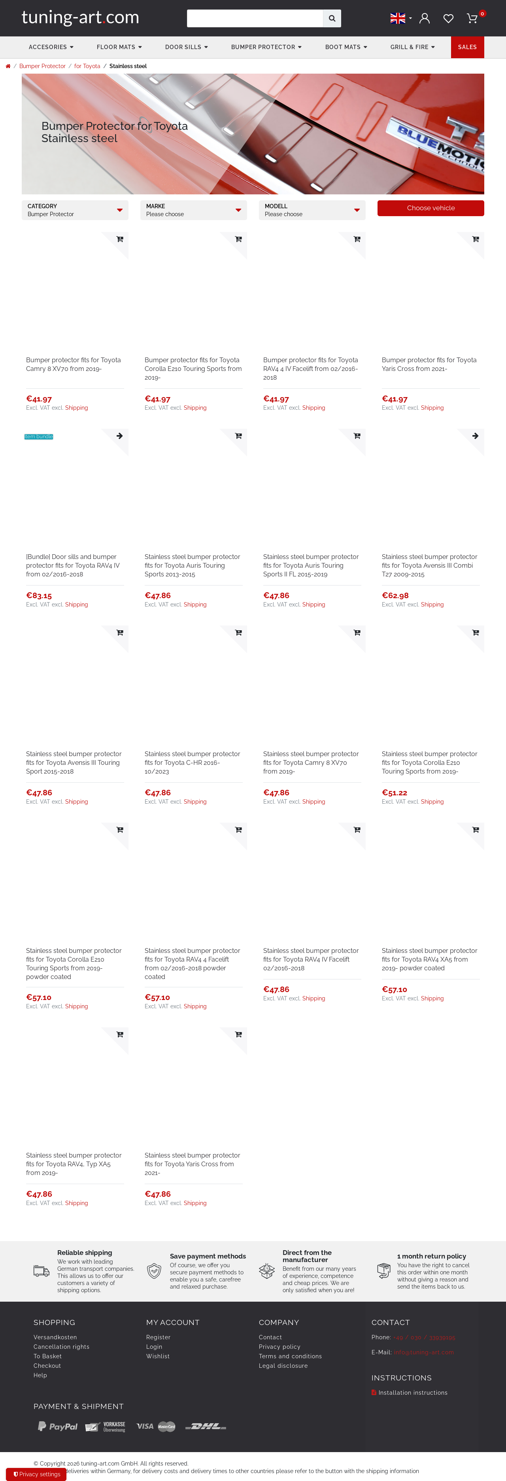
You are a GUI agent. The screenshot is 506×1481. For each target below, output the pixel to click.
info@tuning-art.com (424, 1352)
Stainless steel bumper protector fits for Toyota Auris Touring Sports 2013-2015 (192, 565)
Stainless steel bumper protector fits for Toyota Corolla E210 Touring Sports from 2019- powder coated (74, 964)
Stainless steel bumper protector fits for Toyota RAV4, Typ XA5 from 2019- (74, 1164)
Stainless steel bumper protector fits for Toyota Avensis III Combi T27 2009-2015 (430, 565)
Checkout (47, 1366)
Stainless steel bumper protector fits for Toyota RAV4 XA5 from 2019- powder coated (430, 959)
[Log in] (425, 18)
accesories (48, 47)
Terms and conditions (290, 1356)
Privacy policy (280, 1347)
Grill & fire (410, 47)
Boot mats (343, 47)
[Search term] (255, 18)
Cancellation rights (62, 1347)
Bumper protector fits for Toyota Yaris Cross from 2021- (429, 364)
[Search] (332, 18)
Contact (270, 1337)
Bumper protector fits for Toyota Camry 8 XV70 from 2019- (73, 364)
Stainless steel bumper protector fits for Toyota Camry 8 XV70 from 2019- (311, 762)
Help (40, 1375)
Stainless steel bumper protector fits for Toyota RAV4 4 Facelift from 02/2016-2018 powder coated (192, 964)
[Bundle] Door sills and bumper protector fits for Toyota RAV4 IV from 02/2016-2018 (72, 565)
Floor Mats (116, 47)
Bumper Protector (263, 47)
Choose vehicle (431, 208)
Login (154, 1347)
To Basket (48, 1356)
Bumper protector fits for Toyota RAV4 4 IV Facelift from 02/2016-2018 (310, 368)
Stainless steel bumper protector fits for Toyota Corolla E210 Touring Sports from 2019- (430, 762)
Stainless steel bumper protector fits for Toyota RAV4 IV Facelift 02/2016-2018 (311, 959)
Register (158, 1337)
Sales (467, 47)
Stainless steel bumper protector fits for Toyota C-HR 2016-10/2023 (192, 762)
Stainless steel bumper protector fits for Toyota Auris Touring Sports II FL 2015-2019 (311, 565)
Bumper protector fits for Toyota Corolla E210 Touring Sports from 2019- (193, 368)
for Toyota (87, 66)
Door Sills (183, 47)
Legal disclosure (283, 1366)
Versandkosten (55, 1337)
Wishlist (158, 1356)
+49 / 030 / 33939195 (424, 1337)
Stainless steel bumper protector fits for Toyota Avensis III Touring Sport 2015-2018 (74, 762)
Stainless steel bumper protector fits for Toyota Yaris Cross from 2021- (192, 1164)
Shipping (76, 408)
